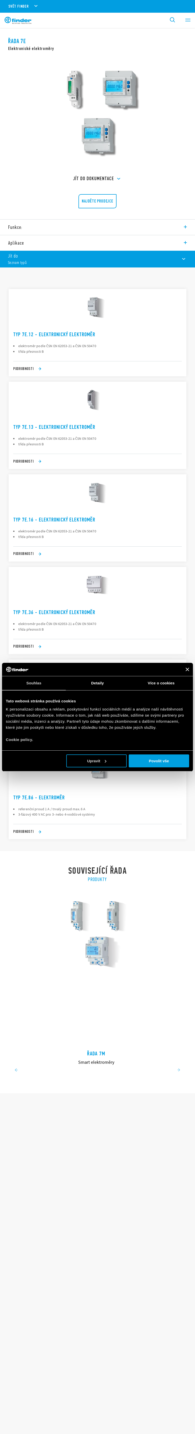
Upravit (96, 761)
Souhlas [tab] (33, 683)
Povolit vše (159, 761)
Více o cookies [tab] (161, 683)
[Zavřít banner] (187, 669)
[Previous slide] (16, 1070)
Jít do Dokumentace (97, 178)
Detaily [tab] (97, 683)
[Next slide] (178, 1070)
